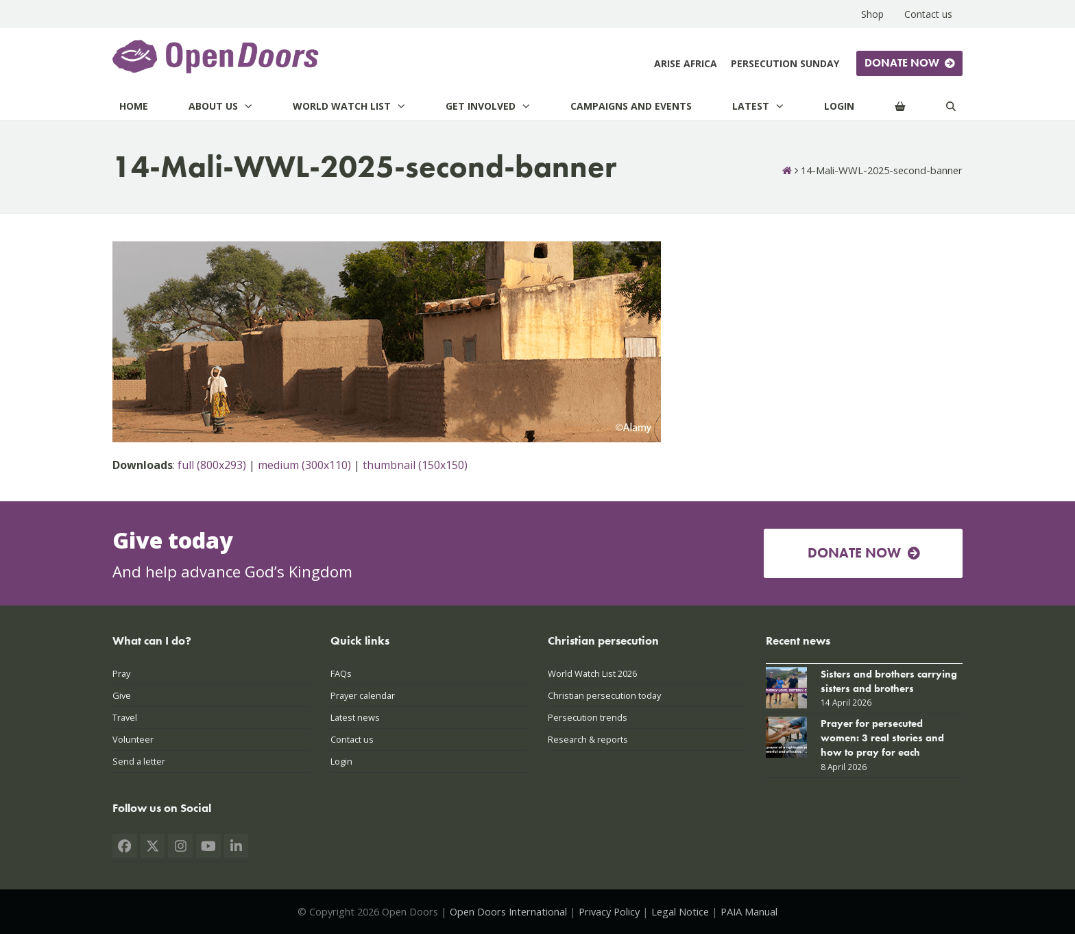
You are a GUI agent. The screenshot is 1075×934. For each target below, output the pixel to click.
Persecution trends (587, 717)
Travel (124, 717)
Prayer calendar (362, 695)
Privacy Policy (609, 911)
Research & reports (588, 739)
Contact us (352, 739)
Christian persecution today (604, 695)
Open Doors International (508, 911)
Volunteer (133, 739)
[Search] (951, 106)
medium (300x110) (304, 464)
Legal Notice (680, 911)
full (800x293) (212, 464)
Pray (121, 673)
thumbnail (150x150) (415, 464)
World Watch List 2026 (592, 673)
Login (341, 761)
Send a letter (138, 761)
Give (121, 695)
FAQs (341, 673)
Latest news (355, 717)
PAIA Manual (749, 911)
